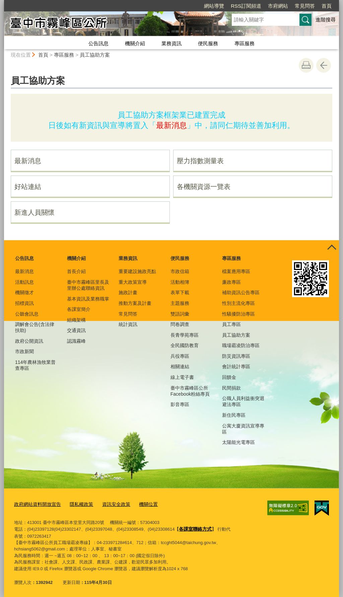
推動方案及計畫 (135, 303)
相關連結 (179, 366)
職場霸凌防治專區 (241, 345)
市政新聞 (24, 351)
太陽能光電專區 (238, 442)
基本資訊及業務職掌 (88, 299)
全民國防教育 (184, 345)
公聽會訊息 (27, 314)
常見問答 (305, 6)
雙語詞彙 (179, 314)
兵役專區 (179, 356)
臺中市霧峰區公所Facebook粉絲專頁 (190, 391)
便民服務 (208, 43)
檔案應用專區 (236, 271)
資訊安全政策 (110, 503)
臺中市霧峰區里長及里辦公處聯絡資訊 (88, 285)
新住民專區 (234, 415)
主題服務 (179, 303)
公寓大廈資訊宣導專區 (243, 429)
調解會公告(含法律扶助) (34, 327)
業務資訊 (171, 43)
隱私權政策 (77, 503)
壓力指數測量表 (200, 160)
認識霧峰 (76, 341)
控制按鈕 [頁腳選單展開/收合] (331, 247)
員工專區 (231, 324)
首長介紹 (76, 271)
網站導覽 (214, 6)
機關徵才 (24, 292)
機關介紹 (135, 43)
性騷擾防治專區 (238, 314)
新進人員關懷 (34, 212)
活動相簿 (179, 282)
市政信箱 (179, 271)
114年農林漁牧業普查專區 (35, 365)
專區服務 (244, 43)
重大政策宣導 (133, 282)
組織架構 (76, 320)
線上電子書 (182, 377)
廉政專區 (231, 282)
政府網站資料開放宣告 (36, 503)
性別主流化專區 (238, 303)
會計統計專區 (236, 366)
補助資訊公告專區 (241, 292)
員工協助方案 (95, 55)
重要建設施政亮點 (137, 271)
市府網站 (278, 6)
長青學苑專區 (184, 335)
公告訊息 (98, 43)
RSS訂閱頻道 (246, 6)
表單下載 (179, 292)
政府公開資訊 (29, 341)
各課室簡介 (78, 309)
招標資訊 (24, 303)
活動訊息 (24, 282)
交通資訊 (76, 330)
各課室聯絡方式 (194, 527)
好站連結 (27, 186)
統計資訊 (128, 324)
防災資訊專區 (236, 356)
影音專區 (179, 404)
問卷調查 (179, 324)
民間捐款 (231, 388)
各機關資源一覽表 (203, 186)
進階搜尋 (326, 19)
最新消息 (27, 160)
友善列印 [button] (306, 65)
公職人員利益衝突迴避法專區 (243, 401)
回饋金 (229, 377)
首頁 (327, 6)
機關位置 (140, 503)
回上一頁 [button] (323, 65)
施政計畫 (128, 292)
